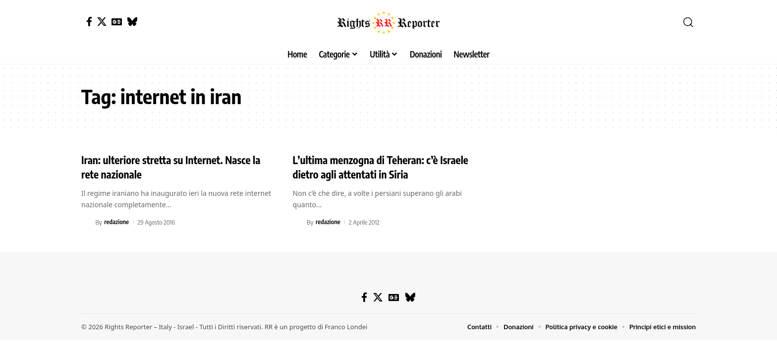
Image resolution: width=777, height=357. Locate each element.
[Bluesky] (132, 21)
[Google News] (116, 21)
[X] (102, 21)
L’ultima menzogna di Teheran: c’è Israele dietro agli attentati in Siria (384, 167)
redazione (116, 222)
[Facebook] (89, 21)
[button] (688, 22)
